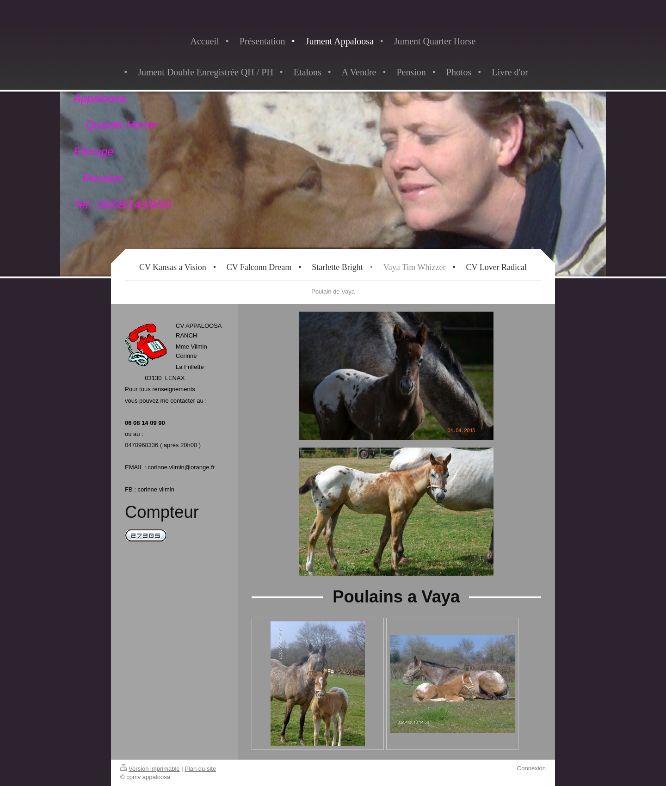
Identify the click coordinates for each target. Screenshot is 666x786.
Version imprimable (150, 768)
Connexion (531, 768)
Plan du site (200, 768)
